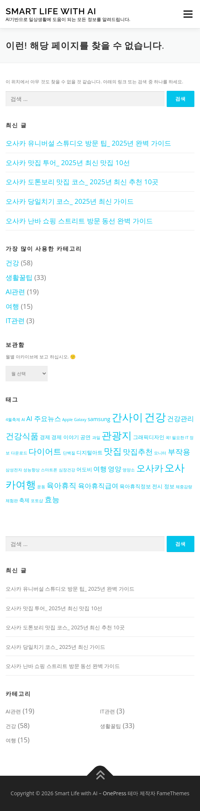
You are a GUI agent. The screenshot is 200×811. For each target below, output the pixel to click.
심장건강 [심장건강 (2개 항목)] (67, 469)
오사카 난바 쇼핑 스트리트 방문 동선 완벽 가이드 (79, 220)
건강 (12, 262)
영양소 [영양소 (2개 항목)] (128, 469)
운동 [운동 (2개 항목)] (41, 486)
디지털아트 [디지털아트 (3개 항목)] (89, 452)
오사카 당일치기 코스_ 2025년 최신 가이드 (70, 201)
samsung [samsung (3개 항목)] (99, 419)
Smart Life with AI (51, 11)
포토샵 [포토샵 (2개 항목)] (37, 500)
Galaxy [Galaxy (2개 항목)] (80, 419)
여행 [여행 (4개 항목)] (100, 468)
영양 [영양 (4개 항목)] (114, 468)
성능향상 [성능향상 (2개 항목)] (31, 469)
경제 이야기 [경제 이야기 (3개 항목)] (65, 437)
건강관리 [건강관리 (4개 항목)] (180, 418)
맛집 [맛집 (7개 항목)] (113, 451)
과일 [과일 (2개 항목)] (96, 437)
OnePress (115, 793)
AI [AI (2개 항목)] (23, 419)
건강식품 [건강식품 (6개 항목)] (22, 435)
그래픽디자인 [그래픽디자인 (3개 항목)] (148, 437)
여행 (12, 306)
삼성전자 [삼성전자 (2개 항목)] (14, 469)
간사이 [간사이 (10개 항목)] (127, 417)
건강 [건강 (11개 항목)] (155, 416)
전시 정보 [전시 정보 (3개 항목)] (163, 486)
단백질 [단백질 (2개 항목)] (69, 453)
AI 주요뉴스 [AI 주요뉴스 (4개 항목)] (43, 418)
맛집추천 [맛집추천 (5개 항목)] (138, 452)
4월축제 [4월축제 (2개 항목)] (13, 419)
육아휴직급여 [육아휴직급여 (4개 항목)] (98, 485)
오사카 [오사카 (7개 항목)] (149, 468)
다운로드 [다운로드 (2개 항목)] (19, 453)
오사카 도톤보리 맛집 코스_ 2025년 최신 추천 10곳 (82, 181)
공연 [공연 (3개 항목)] (85, 437)
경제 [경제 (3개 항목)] (45, 437)
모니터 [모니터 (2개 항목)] (160, 453)
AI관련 (15, 291)
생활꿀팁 (19, 277)
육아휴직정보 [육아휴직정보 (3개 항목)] (135, 486)
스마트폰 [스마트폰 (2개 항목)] (49, 469)
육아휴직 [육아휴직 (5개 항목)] (61, 485)
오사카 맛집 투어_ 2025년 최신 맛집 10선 (68, 162)
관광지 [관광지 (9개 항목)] (116, 435)
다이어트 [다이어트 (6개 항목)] (44, 451)
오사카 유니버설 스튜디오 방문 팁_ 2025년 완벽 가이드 (88, 142)
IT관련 (15, 320)
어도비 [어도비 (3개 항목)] (84, 469)
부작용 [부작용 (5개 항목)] (179, 452)
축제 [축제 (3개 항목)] (24, 500)
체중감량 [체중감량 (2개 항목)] (184, 486)
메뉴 (187, 14)
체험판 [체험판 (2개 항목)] (12, 500)
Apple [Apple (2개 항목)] (67, 419)
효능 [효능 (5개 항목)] (52, 499)
